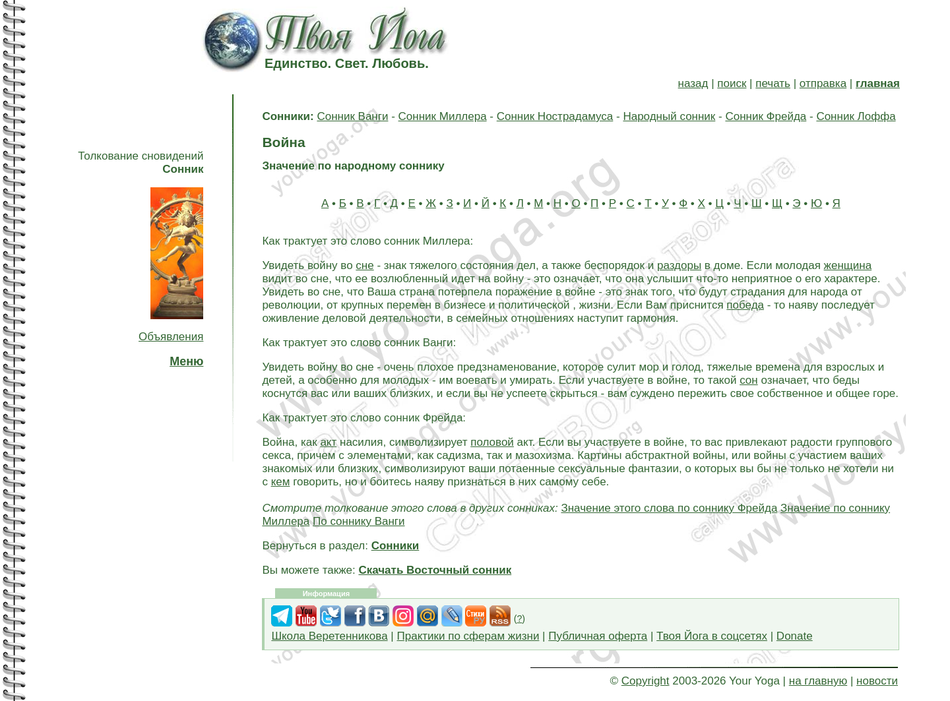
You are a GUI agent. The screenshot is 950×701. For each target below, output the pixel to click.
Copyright (645, 681)
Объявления (171, 336)
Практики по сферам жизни (468, 636)
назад (693, 83)
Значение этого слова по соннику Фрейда (669, 508)
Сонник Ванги (352, 116)
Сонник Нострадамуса (555, 116)
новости (877, 681)
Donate (794, 636)
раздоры (679, 265)
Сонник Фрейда (765, 116)
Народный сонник (669, 116)
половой (492, 442)
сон (749, 380)
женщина (848, 265)
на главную (818, 681)
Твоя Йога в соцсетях (711, 636)
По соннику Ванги (359, 521)
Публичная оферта (597, 636)
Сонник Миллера (442, 116)
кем (280, 481)
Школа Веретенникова (329, 636)
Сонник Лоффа (855, 116)
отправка (823, 83)
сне (364, 265)
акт (328, 442)
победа (745, 305)
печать (772, 83)
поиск (731, 83)
